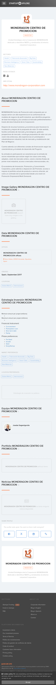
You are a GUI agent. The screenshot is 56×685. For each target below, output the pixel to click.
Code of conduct (8, 646)
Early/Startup (10, 346)
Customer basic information (12, 649)
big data (33, 58)
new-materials (9, 66)
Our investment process (11, 633)
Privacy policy (7, 653)
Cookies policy (8, 656)
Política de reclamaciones (11, 640)
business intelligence (11, 62)
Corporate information (38, 604)
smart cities (26, 62)
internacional (18, 286)
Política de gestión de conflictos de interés (17, 643)
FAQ (4, 611)
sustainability (37, 62)
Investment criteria (9, 630)
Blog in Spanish (36, 611)
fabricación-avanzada (19, 58)
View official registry (20, 668)
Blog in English (36, 608)
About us (34, 614)
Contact (33, 617)
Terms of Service (8, 636)
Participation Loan (12, 329)
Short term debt (11, 331)
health (6, 58)
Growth (8, 341)
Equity (8, 333)
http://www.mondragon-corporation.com (24, 85)
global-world (6, 286)
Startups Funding (11, 604)
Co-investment (10, 326)
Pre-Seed (9, 339)
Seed (7, 344)
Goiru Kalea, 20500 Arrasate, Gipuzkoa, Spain (17, 260)
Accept (28, 682)
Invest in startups (8, 608)
